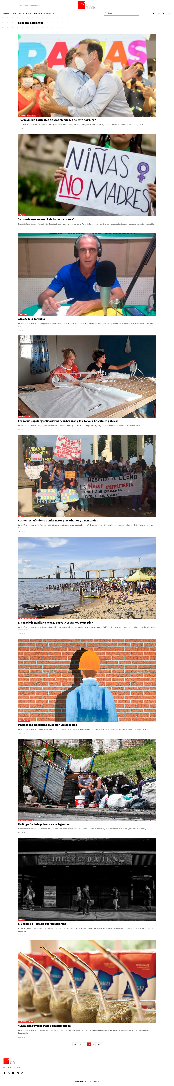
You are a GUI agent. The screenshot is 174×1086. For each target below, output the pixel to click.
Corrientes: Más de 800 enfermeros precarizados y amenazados (58, 520)
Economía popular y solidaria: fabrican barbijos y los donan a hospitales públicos (68, 421)
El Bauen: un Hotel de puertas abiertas (42, 923)
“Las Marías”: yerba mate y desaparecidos (44, 1025)
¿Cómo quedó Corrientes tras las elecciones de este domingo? (57, 120)
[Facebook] (153, 13)
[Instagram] (161, 13)
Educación (23, 315)
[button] (56, 13)
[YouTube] (158, 13)
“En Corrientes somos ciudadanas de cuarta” (46, 219)
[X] (156, 13)
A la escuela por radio (31, 319)
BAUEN (21, 919)
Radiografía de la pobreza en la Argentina (44, 824)
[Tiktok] (164, 13)
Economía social (25, 417)
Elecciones (31, 116)
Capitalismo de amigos (27, 618)
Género (21, 215)
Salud (21, 516)
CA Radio (22, 116)
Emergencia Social (26, 820)
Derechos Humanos (26, 1021)
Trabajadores (24, 720)
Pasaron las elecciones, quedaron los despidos (47, 724)
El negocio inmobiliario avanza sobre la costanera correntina (55, 622)
